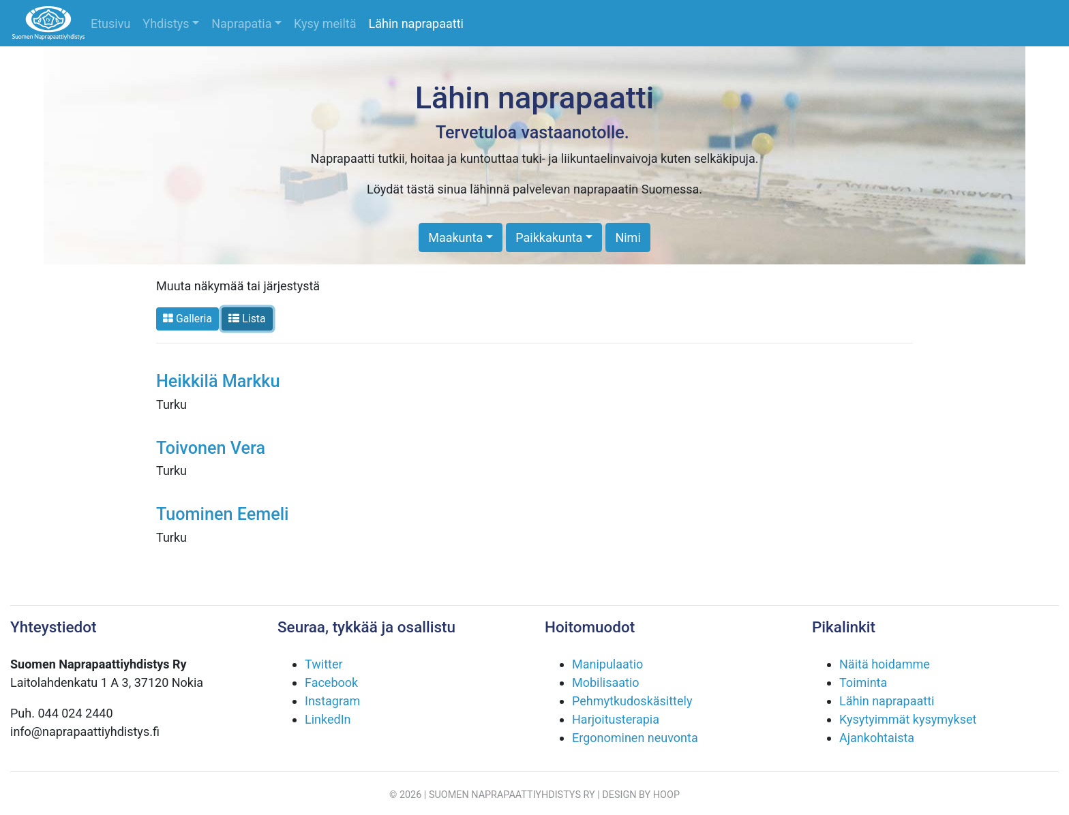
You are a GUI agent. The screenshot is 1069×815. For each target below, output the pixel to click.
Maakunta (455, 237)
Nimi (627, 237)
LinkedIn (328, 719)
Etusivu (110, 23)
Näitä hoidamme (884, 664)
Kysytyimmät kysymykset (907, 719)
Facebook (331, 682)
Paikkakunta (548, 237)
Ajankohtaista (876, 738)
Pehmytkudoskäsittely (632, 701)
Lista (246, 318)
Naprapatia (241, 23)
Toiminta (863, 682)
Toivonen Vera (210, 448)
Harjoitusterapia (615, 719)
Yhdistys (165, 23)
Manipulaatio (607, 664)
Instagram (332, 701)
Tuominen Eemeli (222, 514)
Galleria (187, 318)
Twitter (324, 664)
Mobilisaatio (605, 682)
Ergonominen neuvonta (635, 738)
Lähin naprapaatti (416, 23)
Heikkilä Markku (218, 381)
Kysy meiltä (325, 23)
